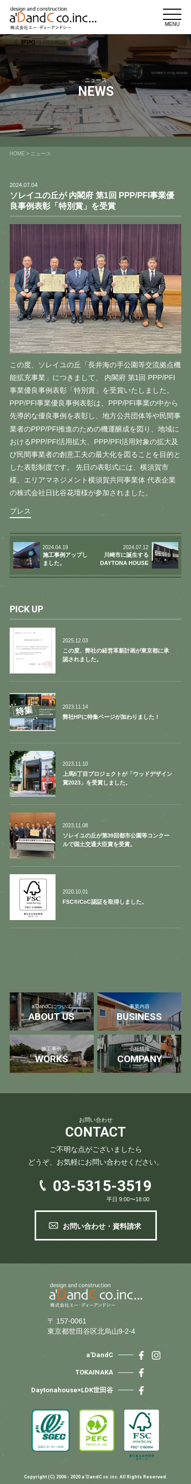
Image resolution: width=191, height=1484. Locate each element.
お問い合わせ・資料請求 (102, 1226)
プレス (20, 511)
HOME (17, 153)
